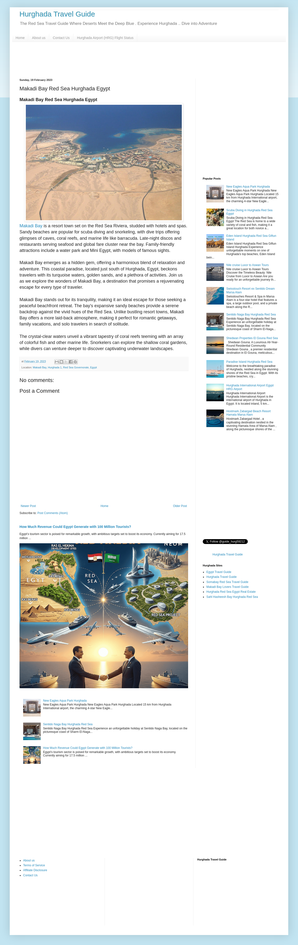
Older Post (180, 506)
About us (38, 38)
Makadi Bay (30, 225)
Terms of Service (34, 865)
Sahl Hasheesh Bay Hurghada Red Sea (232, 597)
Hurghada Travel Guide (57, 14)
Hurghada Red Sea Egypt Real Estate (231, 591)
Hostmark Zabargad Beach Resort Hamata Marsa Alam (248, 413)
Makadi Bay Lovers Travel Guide (227, 587)
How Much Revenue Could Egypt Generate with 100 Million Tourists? (88, 748)
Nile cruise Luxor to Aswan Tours (247, 265)
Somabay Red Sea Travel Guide (227, 582)
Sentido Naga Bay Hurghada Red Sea (68, 724)
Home (20, 38)
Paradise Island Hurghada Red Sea (249, 361)
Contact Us (61, 38)
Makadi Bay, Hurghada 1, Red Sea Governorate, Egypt (65, 367)
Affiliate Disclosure (35, 870)
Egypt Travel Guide (218, 572)
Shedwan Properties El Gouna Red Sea (252, 338)
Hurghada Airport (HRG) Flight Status (105, 38)
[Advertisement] (149, 60)
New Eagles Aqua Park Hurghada (65, 700)
